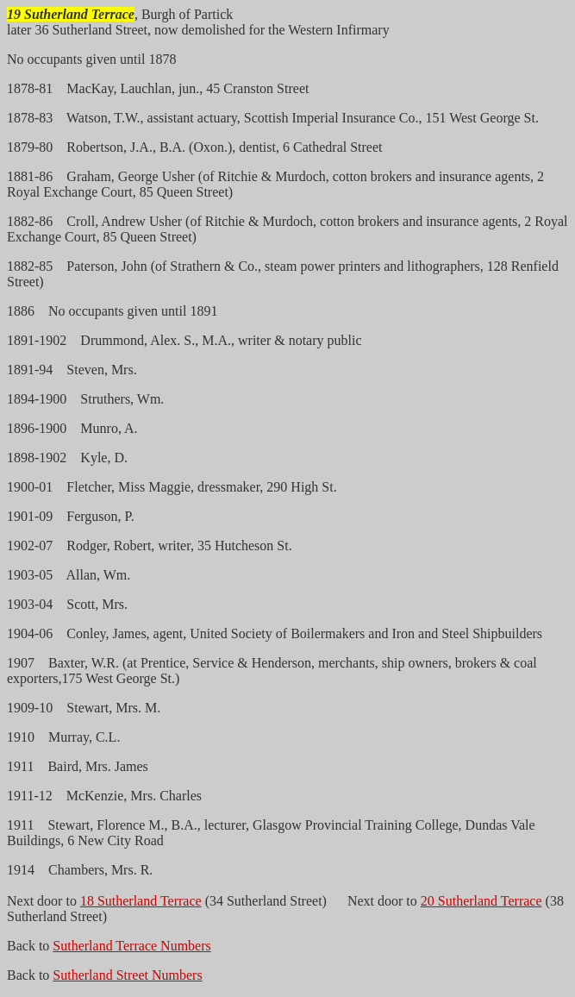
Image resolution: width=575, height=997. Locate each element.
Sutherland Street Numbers (127, 975)
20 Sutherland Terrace (481, 901)
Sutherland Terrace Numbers (131, 945)
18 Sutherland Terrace (141, 901)
